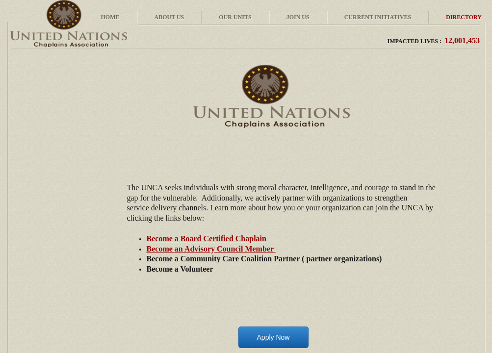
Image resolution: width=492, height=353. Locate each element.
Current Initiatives (378, 17)
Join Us (298, 17)
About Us (169, 17)
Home (110, 17)
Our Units (235, 17)
